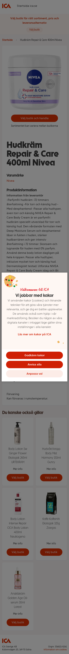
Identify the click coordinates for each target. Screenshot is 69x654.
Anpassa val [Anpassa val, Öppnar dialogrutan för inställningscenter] (34, 373)
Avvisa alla (35, 364)
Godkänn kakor (34, 355)
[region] (34, 327)
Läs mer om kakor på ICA (34, 334)
